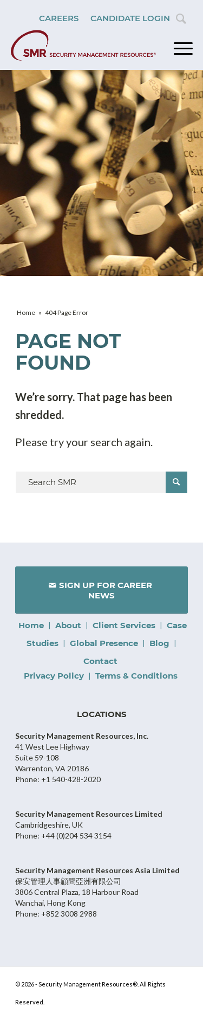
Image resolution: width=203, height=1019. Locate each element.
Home (31, 625)
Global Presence (104, 643)
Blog (159, 643)
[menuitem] (59, 19)
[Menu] (178, 48)
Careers (58, 18)
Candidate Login (130, 18)
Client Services (124, 625)
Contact (100, 661)
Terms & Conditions (136, 675)
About (68, 625)
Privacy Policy (54, 675)
